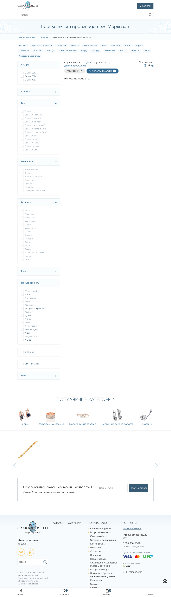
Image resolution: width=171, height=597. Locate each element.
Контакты (96, 580)
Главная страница (26, 37)
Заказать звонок (132, 528)
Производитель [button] (30, 283)
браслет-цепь (31, 150)
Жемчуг (50, 51)
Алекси (28, 319)
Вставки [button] (26, 202)
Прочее (28, 184)
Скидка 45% (30, 80)
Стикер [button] (25, 92)
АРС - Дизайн (31, 298)
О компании (96, 551)
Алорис (28, 333)
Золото (28, 173)
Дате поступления (75, 66)
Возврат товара (99, 570)
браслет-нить (32, 143)
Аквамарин (30, 214)
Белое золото (90, 45)
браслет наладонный (35, 125)
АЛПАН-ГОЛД (31, 291)
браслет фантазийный (36, 132)
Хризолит (24, 51)
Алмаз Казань (31, 326)
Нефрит (74, 45)
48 (152, 65)
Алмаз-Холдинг (31, 329)
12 (145, 65)
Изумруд (95, 51)
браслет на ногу (33, 122)
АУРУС (28, 301)
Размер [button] (25, 271)
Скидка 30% (30, 76)
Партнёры (96, 555)
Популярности (100, 63)
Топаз (147, 51)
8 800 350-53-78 (131, 543)
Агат (104, 45)
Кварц (84, 51)
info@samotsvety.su (135, 535)
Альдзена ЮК (31, 336)
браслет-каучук (32, 136)
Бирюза (28, 224)
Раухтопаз (109, 51)
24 (148, 65)
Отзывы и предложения (103, 540)
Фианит (23, 45)
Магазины (95, 548)
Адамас (28, 315)
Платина (135, 51)
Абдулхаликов (31, 305)
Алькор (28, 340)
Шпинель (38, 51)
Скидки (94, 584)
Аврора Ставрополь (34, 308)
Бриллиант (30, 228)
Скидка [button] (25, 65)
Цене (88, 63)
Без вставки (31, 221)
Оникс (128, 45)
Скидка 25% (30, 73)
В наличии (29, 352)
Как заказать (97, 544)
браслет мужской (33, 118)
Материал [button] (27, 162)
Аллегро (28, 322)
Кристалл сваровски (42, 45)
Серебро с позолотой (29, 56)
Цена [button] (24, 376)
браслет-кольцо (32, 139)
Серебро (29, 187)
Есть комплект (32, 364)
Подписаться (138, 488)
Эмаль (123, 51)
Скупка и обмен (98, 536)
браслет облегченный (35, 129)
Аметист (115, 45)
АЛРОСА (28, 294)
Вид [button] (23, 103)
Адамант (29, 312)
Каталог (44, 37)
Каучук (28, 242)
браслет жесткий (33, 115)
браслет (29, 111)
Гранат (28, 231)
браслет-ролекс (32, 146)
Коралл (139, 45)
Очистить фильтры (100, 71)
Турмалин (61, 45)
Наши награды (98, 559)
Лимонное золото (67, 51)
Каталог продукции (101, 529)
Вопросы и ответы (101, 532)
